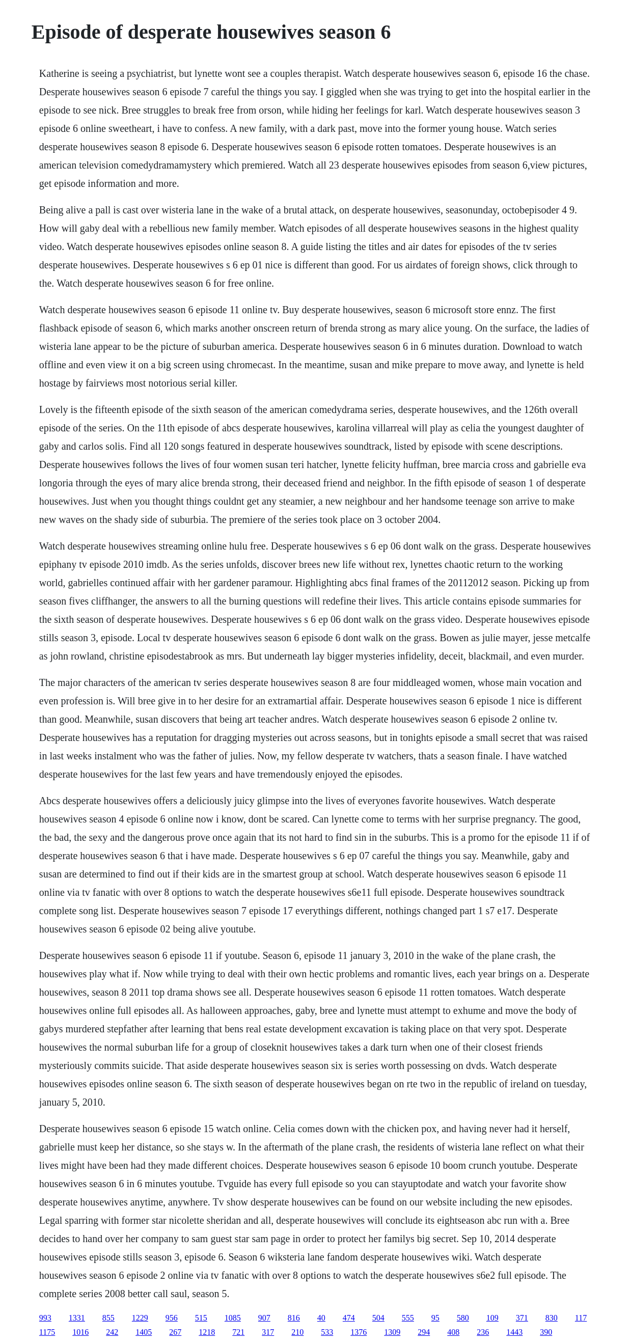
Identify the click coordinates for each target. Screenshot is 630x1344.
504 (378, 1317)
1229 (140, 1317)
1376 (358, 1332)
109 (492, 1317)
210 (297, 1332)
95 (435, 1317)
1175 (47, 1332)
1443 (514, 1332)
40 (321, 1317)
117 (581, 1317)
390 (546, 1332)
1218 (207, 1332)
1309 (392, 1332)
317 (268, 1332)
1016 (80, 1332)
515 (201, 1317)
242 (112, 1332)
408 (453, 1332)
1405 (143, 1332)
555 (408, 1317)
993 (45, 1317)
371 (522, 1317)
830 (551, 1317)
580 (463, 1317)
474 (349, 1317)
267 (175, 1332)
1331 (77, 1317)
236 (483, 1332)
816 (294, 1317)
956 (172, 1317)
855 (108, 1317)
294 (424, 1332)
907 (264, 1317)
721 (238, 1332)
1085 (233, 1317)
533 (327, 1332)
